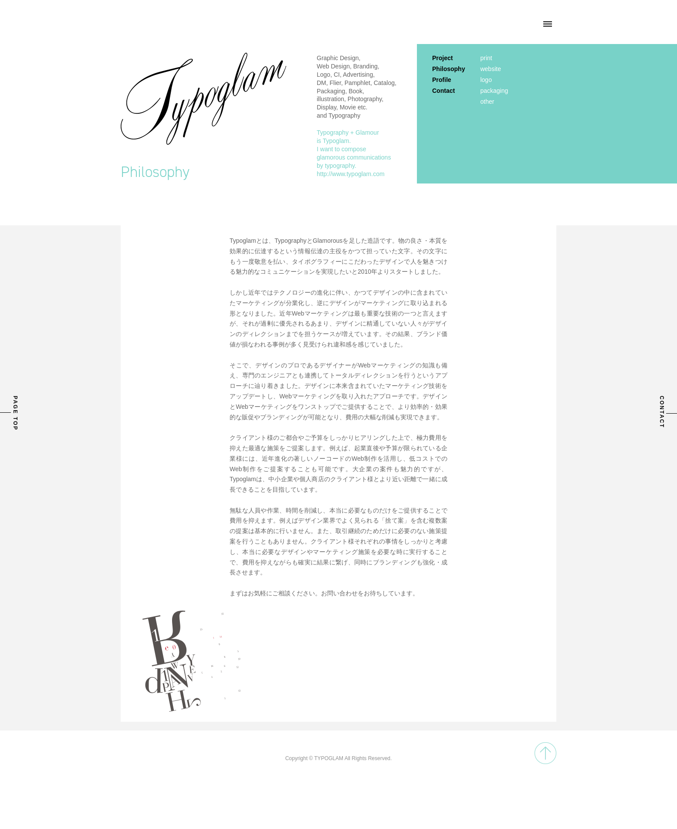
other (487, 101)
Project (442, 57)
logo (485, 79)
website (490, 68)
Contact (443, 90)
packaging (494, 90)
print (486, 57)
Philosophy (448, 68)
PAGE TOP (15, 413)
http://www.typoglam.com (351, 173)
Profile (441, 79)
